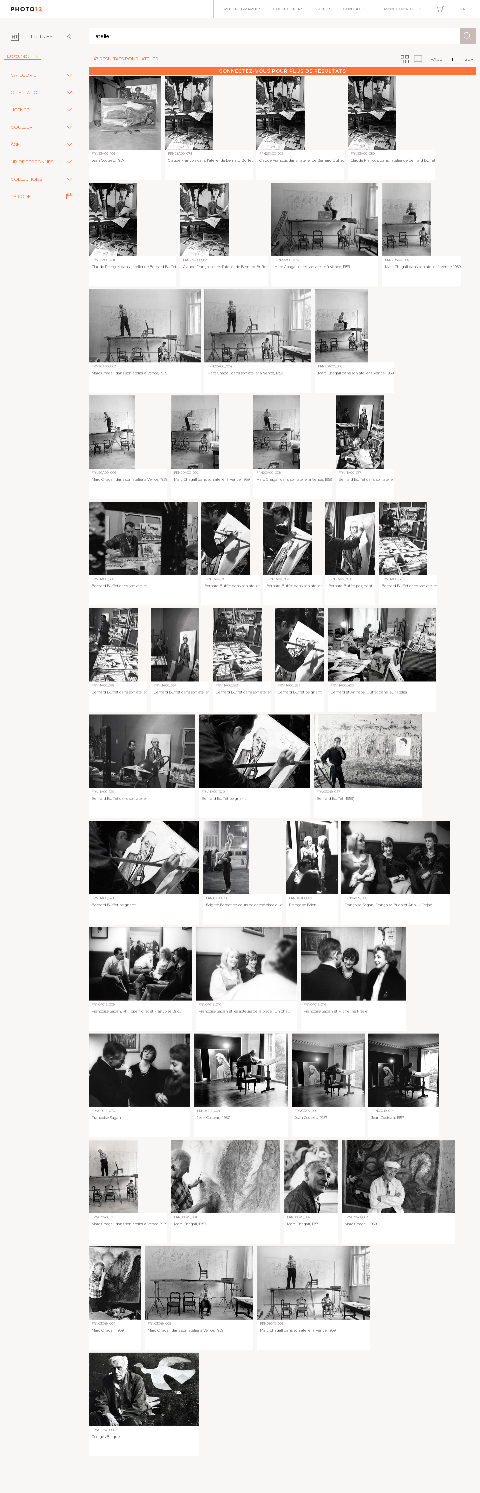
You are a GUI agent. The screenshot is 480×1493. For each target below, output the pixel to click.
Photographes (243, 9)
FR (463, 9)
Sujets (323, 9)
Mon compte (399, 9)
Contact (354, 9)
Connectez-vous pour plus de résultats (282, 71)
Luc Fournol (22, 56)
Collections (288, 9)
